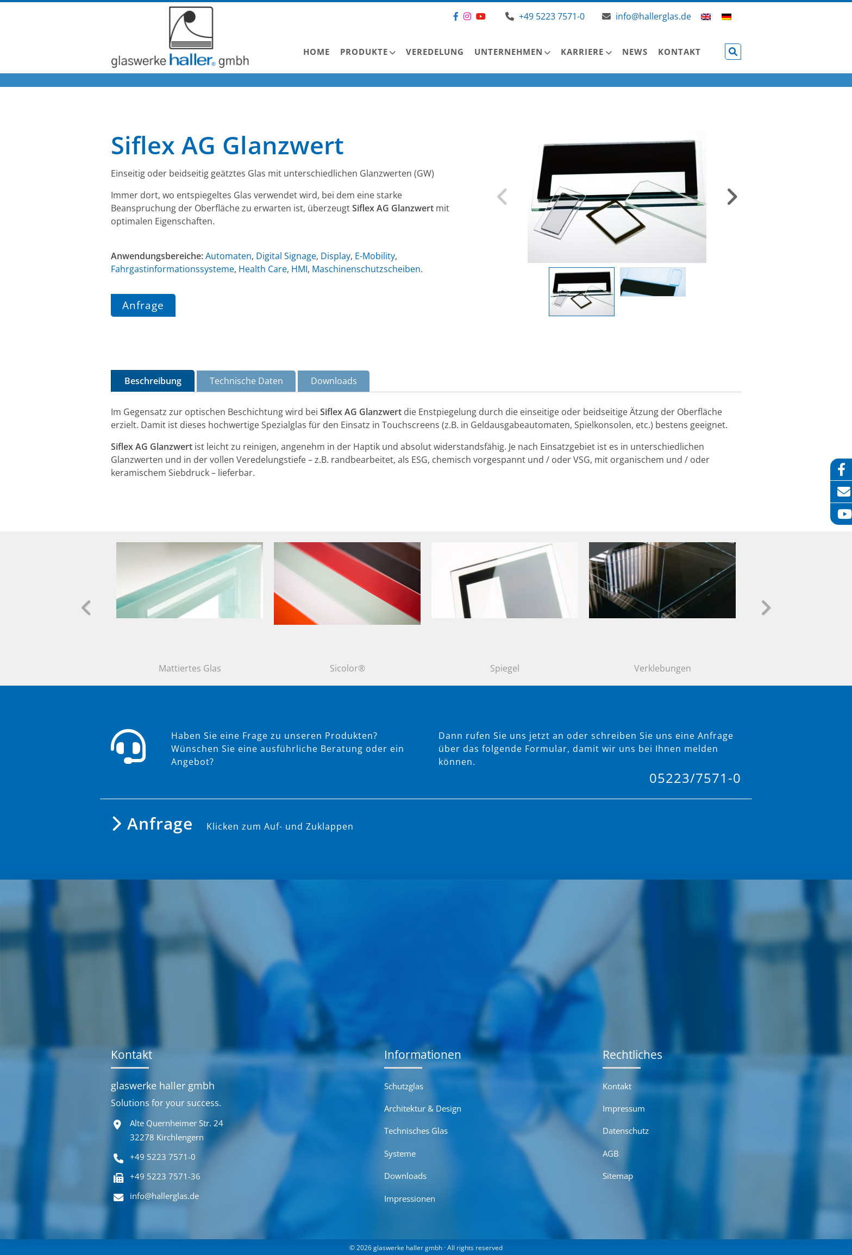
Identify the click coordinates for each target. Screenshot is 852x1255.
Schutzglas (403, 1086)
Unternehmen (508, 51)
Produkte (364, 51)
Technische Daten (246, 381)
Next (731, 197)
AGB (611, 1153)
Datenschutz (626, 1130)
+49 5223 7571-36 (165, 1176)
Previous (502, 197)
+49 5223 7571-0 (163, 1156)
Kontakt (679, 51)
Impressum (624, 1108)
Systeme (400, 1153)
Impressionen (409, 1198)
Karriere (582, 51)
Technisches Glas (416, 1130)
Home (316, 51)
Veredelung (435, 51)
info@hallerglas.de (164, 1195)
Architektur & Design (422, 1108)
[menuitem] (706, 16)
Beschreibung (152, 381)
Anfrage (143, 305)
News (635, 51)
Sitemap (618, 1175)
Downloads (334, 381)
